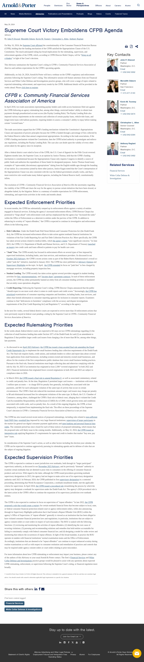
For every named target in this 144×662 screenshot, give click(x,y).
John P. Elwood (13, 39)
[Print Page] (126, 46)
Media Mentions (25, 14)
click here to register (29, 87)
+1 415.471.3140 (127, 93)
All (5, 14)
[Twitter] (73, 642)
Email (122, 69)
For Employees (94, 654)
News (13, 14)
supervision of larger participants (79, 420)
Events (108, 14)
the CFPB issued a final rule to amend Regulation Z (40, 378)
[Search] (138, 5)
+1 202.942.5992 (127, 72)
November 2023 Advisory (48, 466)
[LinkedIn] (36, 589)
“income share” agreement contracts (55, 277)
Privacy (73, 654)
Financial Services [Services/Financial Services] (117, 171)
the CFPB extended (52, 265)
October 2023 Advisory (16, 259)
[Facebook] (39, 589)
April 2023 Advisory (31, 347)
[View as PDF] (131, 46)
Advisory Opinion (85, 262)
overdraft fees (24, 420)
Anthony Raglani (76, 39)
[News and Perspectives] (82, 642)
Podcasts (80, 14)
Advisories (40, 14)
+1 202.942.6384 (127, 135)
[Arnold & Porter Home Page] (19, 5)
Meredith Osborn (28, 39)
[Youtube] (77, 642)
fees (18, 277)
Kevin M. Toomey (43, 39)
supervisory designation (69, 479)
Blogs (90, 14)
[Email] (42, 589)
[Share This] (137, 46)
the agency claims (60, 241)
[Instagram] (65, 642)
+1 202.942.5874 (127, 114)
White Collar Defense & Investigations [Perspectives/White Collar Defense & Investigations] (23, 609)
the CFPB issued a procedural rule (50, 486)
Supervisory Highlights (16, 265)
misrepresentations (29, 277)
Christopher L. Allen (60, 39)
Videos (99, 14)
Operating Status (55, 657)
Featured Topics (121, 14)
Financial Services (77, 557)
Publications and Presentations (60, 14)
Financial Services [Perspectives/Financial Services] (14, 603)
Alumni (82, 654)
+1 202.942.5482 (127, 155)
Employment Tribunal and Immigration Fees (50, 654)
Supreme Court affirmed (33, 45)
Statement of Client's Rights (19, 654)
